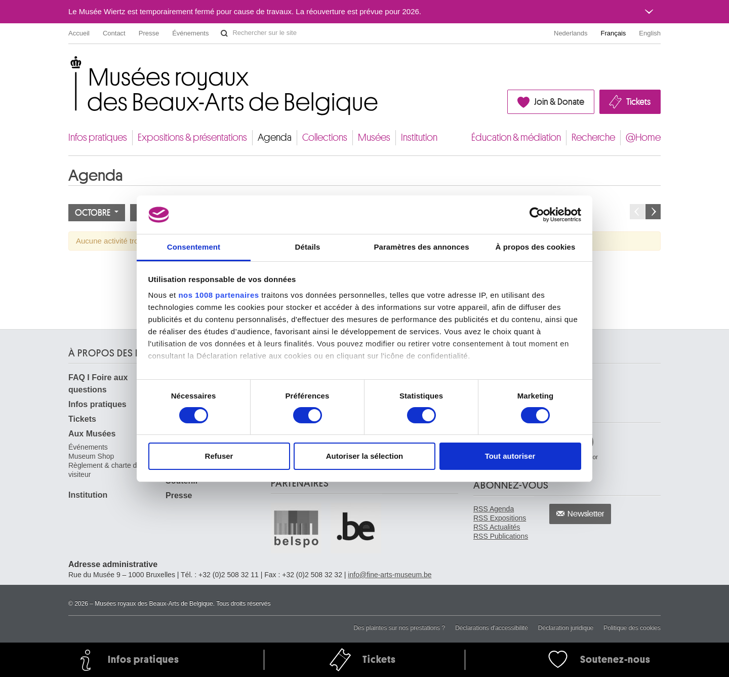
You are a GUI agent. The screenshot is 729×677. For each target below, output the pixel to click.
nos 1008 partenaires (218, 295)
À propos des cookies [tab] (536, 247)
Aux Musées (91, 433)
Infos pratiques (97, 137)
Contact (114, 33)
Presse (149, 33)
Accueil (79, 33)
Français (613, 33)
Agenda (275, 137)
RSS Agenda (493, 509)
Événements (190, 33)
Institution (419, 137)
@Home (643, 137)
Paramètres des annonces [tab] (421, 247)
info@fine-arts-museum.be (389, 575)
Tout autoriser (510, 456)
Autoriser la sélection (364, 456)
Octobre (96, 212)
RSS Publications (500, 536)
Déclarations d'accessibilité (491, 627)
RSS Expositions (499, 518)
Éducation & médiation (516, 137)
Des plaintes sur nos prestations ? (399, 627)
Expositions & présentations (192, 137)
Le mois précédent (637, 211)
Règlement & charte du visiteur (104, 470)
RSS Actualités (496, 527)
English (650, 33)
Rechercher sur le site (224, 33)
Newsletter (586, 514)
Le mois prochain (653, 211)
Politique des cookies (632, 627)
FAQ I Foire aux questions (98, 383)
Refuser (219, 456)
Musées (374, 137)
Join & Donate (559, 101)
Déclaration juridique (565, 627)
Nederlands (571, 33)
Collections (324, 137)
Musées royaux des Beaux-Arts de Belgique (69, 65)
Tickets (638, 101)
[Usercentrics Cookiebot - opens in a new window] (537, 214)
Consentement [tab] (193, 247)
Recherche (593, 137)
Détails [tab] (307, 247)
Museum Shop (91, 456)
